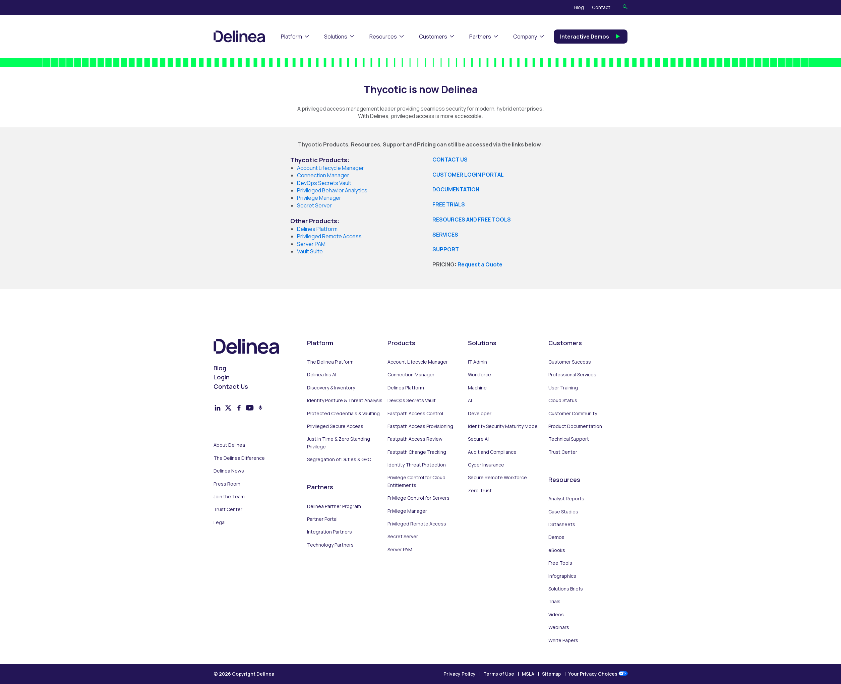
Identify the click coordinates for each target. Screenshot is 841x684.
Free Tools (560, 563)
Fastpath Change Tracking (416, 452)
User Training (563, 387)
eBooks (556, 550)
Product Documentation (575, 426)
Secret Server (402, 536)
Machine (477, 387)
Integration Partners (329, 531)
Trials (554, 601)
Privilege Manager (407, 511)
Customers (433, 36)
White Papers (563, 640)
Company (525, 36)
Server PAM (311, 244)
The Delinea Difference (239, 458)
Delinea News (229, 471)
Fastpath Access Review (414, 439)
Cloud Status (562, 400)
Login (222, 377)
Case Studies (563, 511)
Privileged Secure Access (335, 426)
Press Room (227, 484)
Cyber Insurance (486, 464)
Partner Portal (322, 519)
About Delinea (229, 445)
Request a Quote (480, 264)
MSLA (528, 674)
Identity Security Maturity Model (503, 426)
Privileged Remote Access (416, 523)
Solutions (335, 36)
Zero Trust (480, 490)
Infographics (562, 576)
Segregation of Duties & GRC (339, 459)
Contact (601, 7)
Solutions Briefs (565, 588)
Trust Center (228, 509)
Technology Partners (330, 545)
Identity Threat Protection (416, 464)
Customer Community (572, 413)
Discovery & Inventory (331, 387)
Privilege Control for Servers (418, 498)
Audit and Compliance (492, 452)
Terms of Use (498, 674)
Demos (556, 537)
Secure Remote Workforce (497, 477)
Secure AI (478, 439)
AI (470, 400)
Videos (556, 614)
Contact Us (231, 386)
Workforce (479, 374)
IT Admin (477, 362)
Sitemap (551, 674)
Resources (383, 36)
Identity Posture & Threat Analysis (344, 400)
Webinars (558, 627)
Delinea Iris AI (321, 374)
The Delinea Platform (330, 362)
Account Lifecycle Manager (417, 362)
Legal (220, 522)
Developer (479, 413)
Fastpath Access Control (415, 413)
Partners (480, 36)
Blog (579, 7)
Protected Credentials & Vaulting (343, 413)
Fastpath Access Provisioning (420, 426)
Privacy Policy (459, 674)
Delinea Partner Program (334, 506)
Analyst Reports (566, 498)
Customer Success (569, 362)
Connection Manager (410, 374)
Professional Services (572, 374)
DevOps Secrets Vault (411, 400)
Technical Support (568, 439)
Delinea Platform (405, 387)
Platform (291, 36)
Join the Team (229, 496)
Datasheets (561, 524)
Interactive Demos (590, 36)
